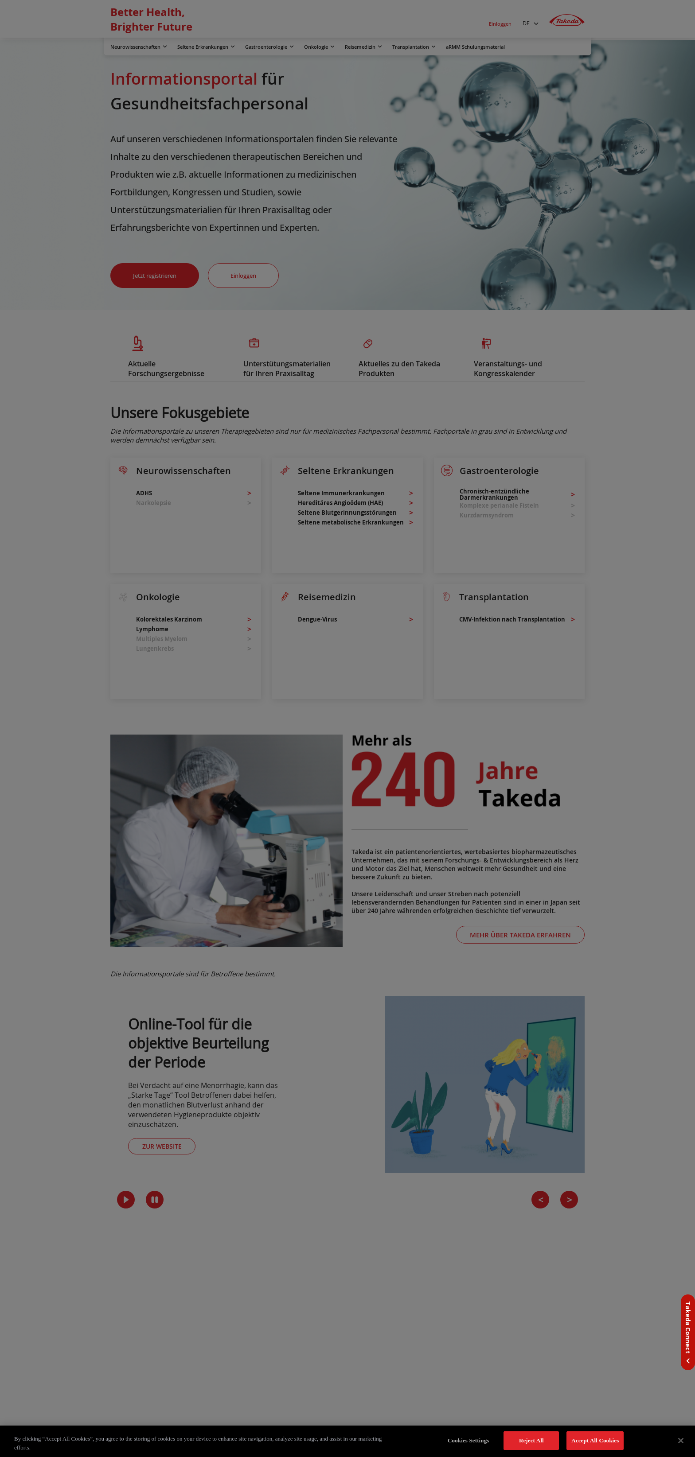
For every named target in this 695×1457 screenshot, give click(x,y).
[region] (347, 1441)
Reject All (531, 1440)
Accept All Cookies (595, 1440)
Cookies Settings (468, 1440)
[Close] (681, 1440)
